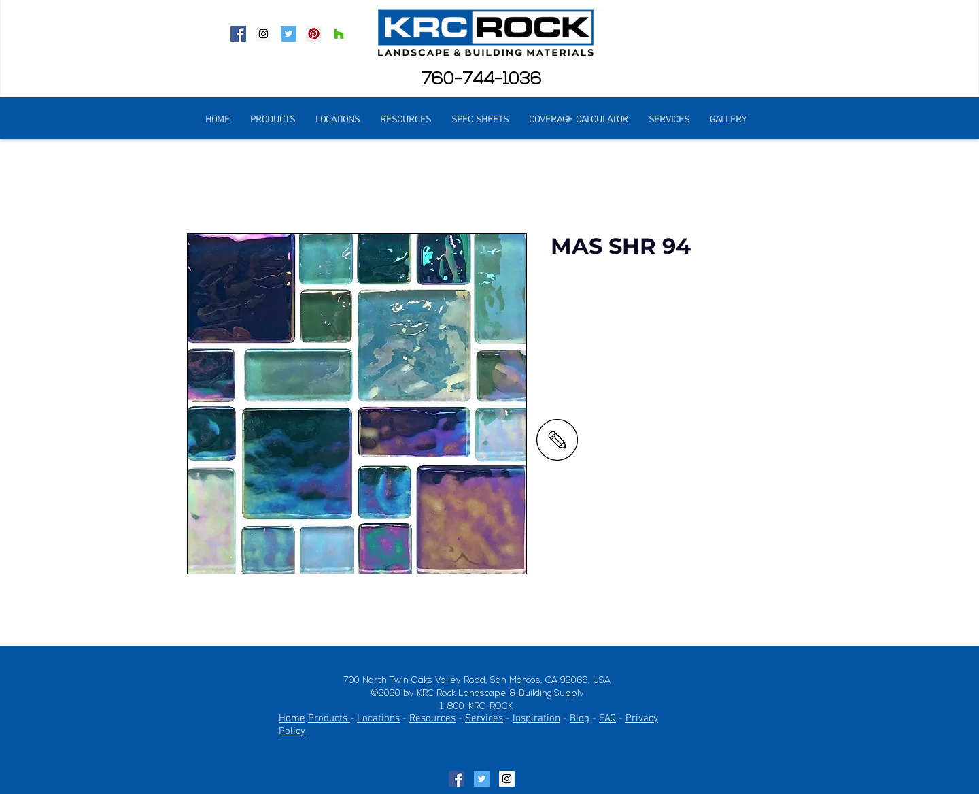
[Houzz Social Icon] (339, 34)
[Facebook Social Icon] (238, 34)
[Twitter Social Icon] (288, 34)
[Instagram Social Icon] (263, 34)
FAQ (607, 718)
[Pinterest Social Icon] (314, 34)
